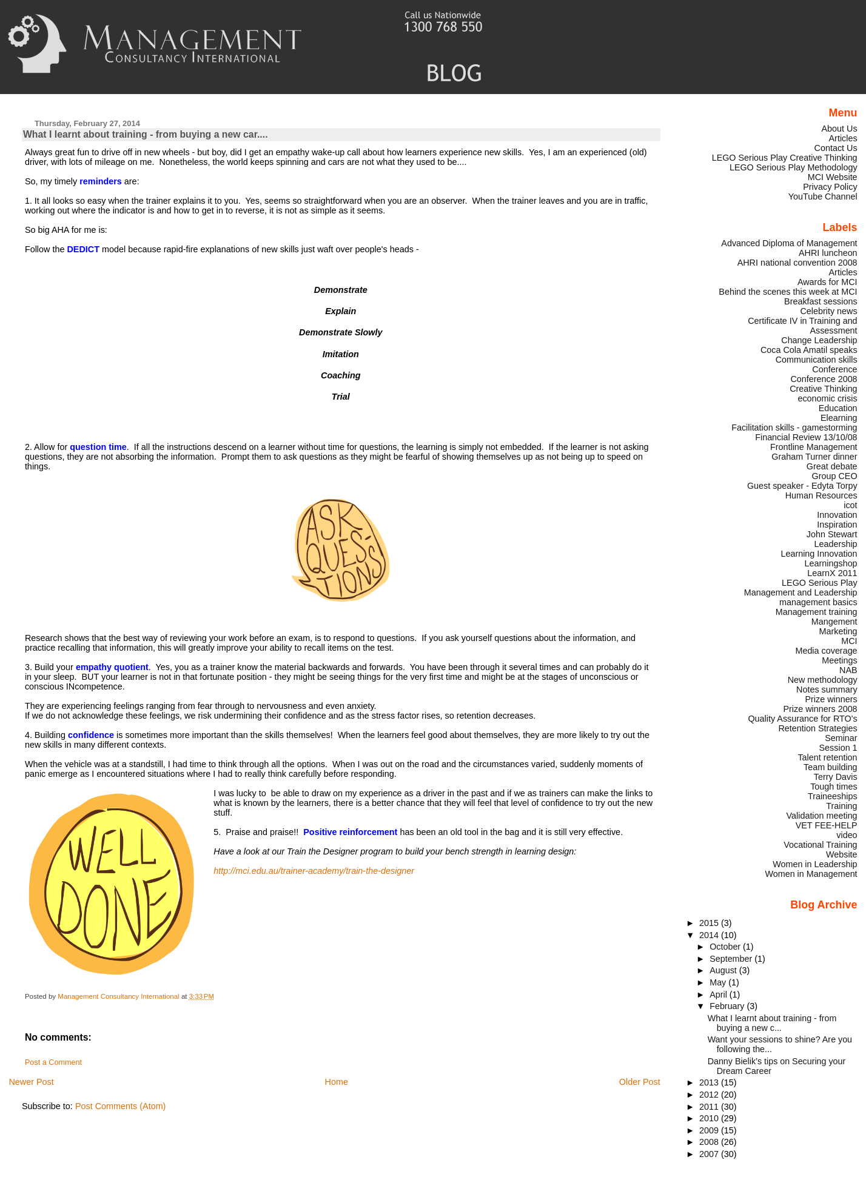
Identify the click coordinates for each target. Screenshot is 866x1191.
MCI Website (833, 177)
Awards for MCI (827, 282)
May (719, 982)
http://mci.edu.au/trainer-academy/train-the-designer (313, 871)
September (732, 959)
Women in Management (811, 874)
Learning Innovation (818, 554)
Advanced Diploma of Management (789, 243)
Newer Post (30, 1082)
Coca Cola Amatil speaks (809, 350)
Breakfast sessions (821, 301)
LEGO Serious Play (820, 583)
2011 (710, 1107)
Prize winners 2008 (820, 709)
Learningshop (831, 563)
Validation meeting (822, 815)
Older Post (639, 1082)
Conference (834, 369)
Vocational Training (820, 845)
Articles (843, 138)
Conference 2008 (823, 379)
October (726, 946)
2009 (710, 1130)
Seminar (841, 738)
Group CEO (835, 476)
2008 (710, 1142)
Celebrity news (828, 311)
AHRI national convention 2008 (797, 262)
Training (841, 806)
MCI (849, 641)
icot (850, 505)
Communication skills (817, 359)
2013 (710, 1082)
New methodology (823, 680)
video (846, 835)
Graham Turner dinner (814, 456)
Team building (831, 767)
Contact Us (836, 148)
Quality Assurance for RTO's (802, 718)
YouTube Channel (823, 196)
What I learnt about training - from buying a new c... (772, 1023)
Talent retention (827, 757)
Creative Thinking (823, 389)
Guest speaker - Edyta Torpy (802, 486)
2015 (710, 923)
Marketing (838, 631)
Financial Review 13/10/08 (806, 437)
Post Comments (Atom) (120, 1106)
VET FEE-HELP (827, 825)
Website (842, 854)
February (728, 1006)
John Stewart (832, 534)
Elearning (839, 418)
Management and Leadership (801, 592)
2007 (710, 1154)
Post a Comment (53, 1062)
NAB (848, 670)
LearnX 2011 (832, 573)
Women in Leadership (815, 864)
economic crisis (827, 398)
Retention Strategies (817, 728)
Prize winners (831, 699)
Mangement (834, 621)
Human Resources (821, 495)
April (720, 994)
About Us (840, 128)
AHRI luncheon (828, 253)
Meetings (839, 660)
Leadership (836, 544)
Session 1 (838, 748)
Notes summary (827, 689)
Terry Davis (836, 777)
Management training (817, 612)
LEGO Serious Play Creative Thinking (785, 158)
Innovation (837, 515)
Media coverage (826, 651)
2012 (710, 1094)
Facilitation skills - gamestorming (794, 427)
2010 (710, 1118)
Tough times (833, 786)
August (724, 970)
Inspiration (837, 524)
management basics (818, 602)
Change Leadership (819, 340)
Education (838, 408)
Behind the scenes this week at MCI (788, 292)
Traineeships (833, 796)
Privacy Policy (830, 187)
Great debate (832, 466)
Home (336, 1082)
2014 (710, 935)
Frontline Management (814, 447)
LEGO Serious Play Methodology (794, 167)
